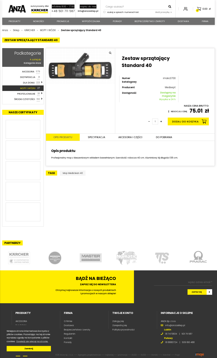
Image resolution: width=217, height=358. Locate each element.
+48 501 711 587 (63, 11)
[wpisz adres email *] (183, 282)
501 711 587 (187, 333)
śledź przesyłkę (163, 12)
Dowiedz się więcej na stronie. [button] (32, 341)
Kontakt (68, 338)
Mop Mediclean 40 (73, 173)
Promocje (63, 21)
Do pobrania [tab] (164, 137)
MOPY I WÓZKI (30, 88)
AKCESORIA (31, 72)
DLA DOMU (31, 83)
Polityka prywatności (123, 329)
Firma (205, 21)
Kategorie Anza (22, 61)
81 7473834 (171, 333)
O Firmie (68, 321)
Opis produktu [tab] (62, 137)
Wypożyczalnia (91, 21)
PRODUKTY (14, 21)
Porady (117, 21)
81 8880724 (171, 342)
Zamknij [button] (28, 348)
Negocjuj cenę (177, 111)
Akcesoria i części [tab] (130, 137)
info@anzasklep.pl (88, 11)
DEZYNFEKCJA (30, 77)
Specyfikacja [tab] (96, 137)
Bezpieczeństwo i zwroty (150, 21)
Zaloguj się (118, 321)
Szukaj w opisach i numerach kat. (123, 12)
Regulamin (69, 333)
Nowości (38, 21)
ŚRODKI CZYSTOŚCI (27, 99)
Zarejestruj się (119, 325)
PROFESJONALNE (28, 94)
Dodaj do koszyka (189, 121)
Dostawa (183, 21)
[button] (110, 52)
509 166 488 (188, 342)
